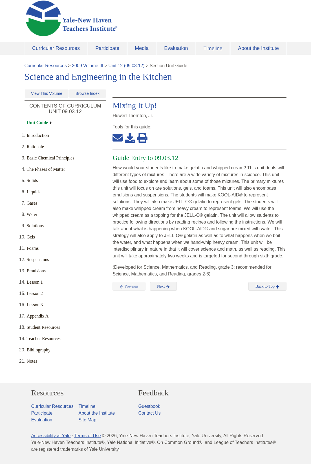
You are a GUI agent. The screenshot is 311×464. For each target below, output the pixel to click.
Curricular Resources (56, 48)
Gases (32, 203)
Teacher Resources (44, 338)
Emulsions (36, 270)
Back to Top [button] (267, 286)
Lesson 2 (35, 293)
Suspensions (38, 259)
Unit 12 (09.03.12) (126, 65)
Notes (32, 361)
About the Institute (258, 48)
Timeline (212, 48)
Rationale (35, 146)
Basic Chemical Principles (50, 158)
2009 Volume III (87, 65)
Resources (47, 392)
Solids (32, 180)
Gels (31, 237)
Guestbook (149, 406)
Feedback (153, 392)
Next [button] (163, 286)
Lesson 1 (35, 282)
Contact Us (149, 413)
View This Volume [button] (46, 93)
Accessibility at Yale (51, 435)
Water (32, 214)
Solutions (35, 225)
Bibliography (38, 349)
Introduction (38, 135)
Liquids (34, 191)
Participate (107, 48)
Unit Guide (37, 122)
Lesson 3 (35, 304)
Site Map (87, 419)
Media (142, 48)
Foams (33, 248)
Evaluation (176, 48)
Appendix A (38, 316)
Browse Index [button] (88, 93)
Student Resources (43, 327)
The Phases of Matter (46, 169)
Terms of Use (87, 435)
